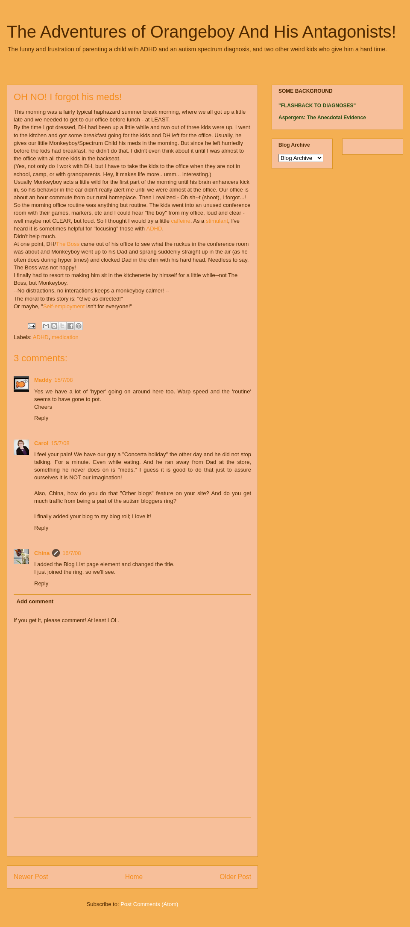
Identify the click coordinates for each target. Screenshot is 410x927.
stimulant (217, 221)
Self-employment (64, 306)
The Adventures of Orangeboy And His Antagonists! (201, 31)
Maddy (43, 380)
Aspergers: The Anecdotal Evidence (322, 118)
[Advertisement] (132, 837)
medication (65, 337)
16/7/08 (71, 553)
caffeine (180, 221)
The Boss (67, 244)
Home (134, 876)
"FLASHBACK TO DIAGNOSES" (317, 106)
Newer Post (31, 876)
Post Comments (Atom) (149, 904)
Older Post (235, 876)
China (42, 553)
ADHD (154, 229)
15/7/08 (63, 380)
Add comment (35, 601)
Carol (41, 443)
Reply (41, 418)
